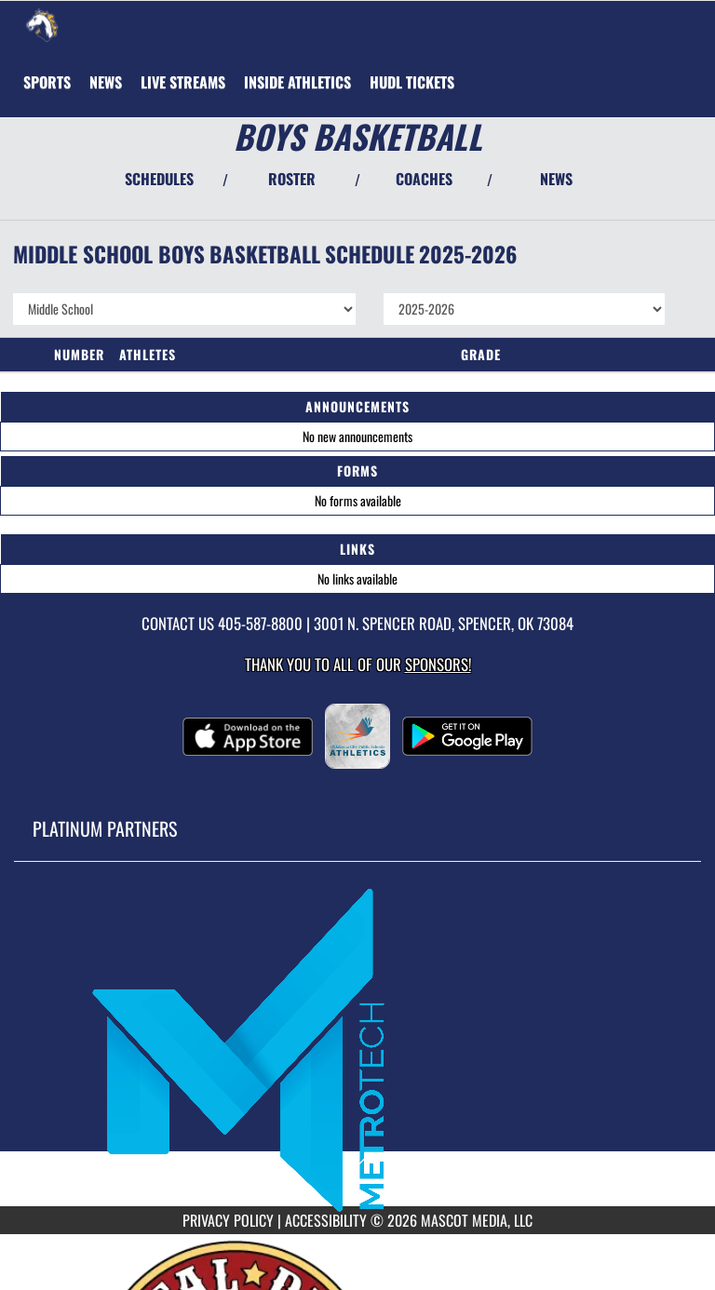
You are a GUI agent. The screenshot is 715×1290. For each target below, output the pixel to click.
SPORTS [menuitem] (47, 82)
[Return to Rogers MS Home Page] (42, 24)
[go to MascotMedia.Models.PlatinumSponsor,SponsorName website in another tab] (357, 1047)
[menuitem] (105, 81)
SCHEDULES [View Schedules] (159, 178)
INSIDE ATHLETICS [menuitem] (297, 82)
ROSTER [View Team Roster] (292, 178)
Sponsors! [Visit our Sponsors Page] (438, 664)
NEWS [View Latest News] (556, 178)
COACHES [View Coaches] (424, 178)
